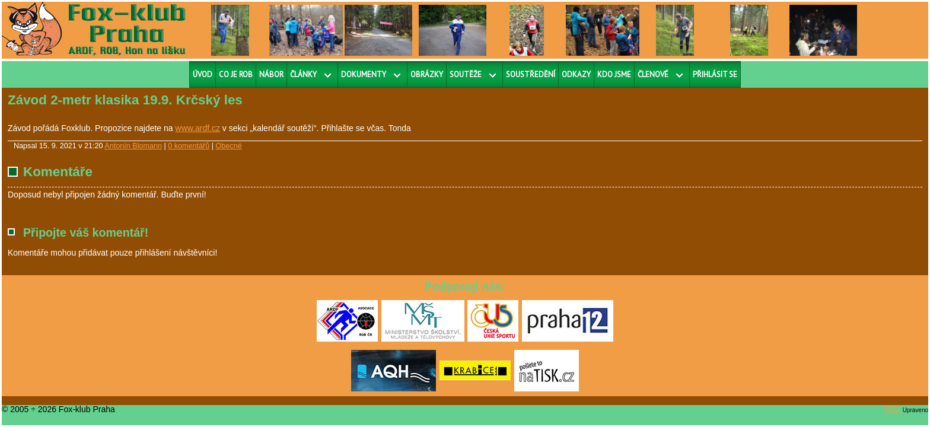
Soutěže (466, 74)
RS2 (892, 409)
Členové (653, 74)
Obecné (229, 146)
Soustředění (530, 74)
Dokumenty (363, 74)
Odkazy (576, 74)
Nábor (271, 74)
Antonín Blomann (133, 146)
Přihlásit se (715, 74)
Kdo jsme (614, 74)
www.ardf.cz (198, 128)
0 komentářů (188, 146)
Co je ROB (236, 74)
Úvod (202, 74)
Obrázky (426, 74)
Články (303, 74)
